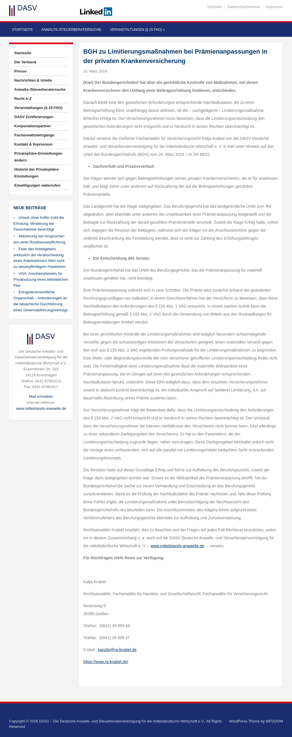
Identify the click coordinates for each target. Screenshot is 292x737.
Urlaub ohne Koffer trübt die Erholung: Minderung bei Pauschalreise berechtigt (38, 223)
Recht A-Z (23, 98)
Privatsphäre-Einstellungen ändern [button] (38, 156)
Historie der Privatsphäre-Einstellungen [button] (37, 172)
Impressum (274, 7)
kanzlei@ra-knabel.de (117, 649)
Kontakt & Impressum (33, 144)
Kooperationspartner (32, 126)
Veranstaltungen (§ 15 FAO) (137, 30)
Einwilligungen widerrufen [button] (37, 185)
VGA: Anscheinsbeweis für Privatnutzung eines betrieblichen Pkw (40, 279)
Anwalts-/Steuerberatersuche (71, 30)
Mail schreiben (41, 396)
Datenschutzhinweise (244, 7)
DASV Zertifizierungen (33, 117)
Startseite (214, 7)
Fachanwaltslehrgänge (34, 135)
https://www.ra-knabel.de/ (105, 661)
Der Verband (25, 62)
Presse (20, 71)
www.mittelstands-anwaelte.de (41, 408)
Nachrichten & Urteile (33, 80)
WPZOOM (274, 721)
